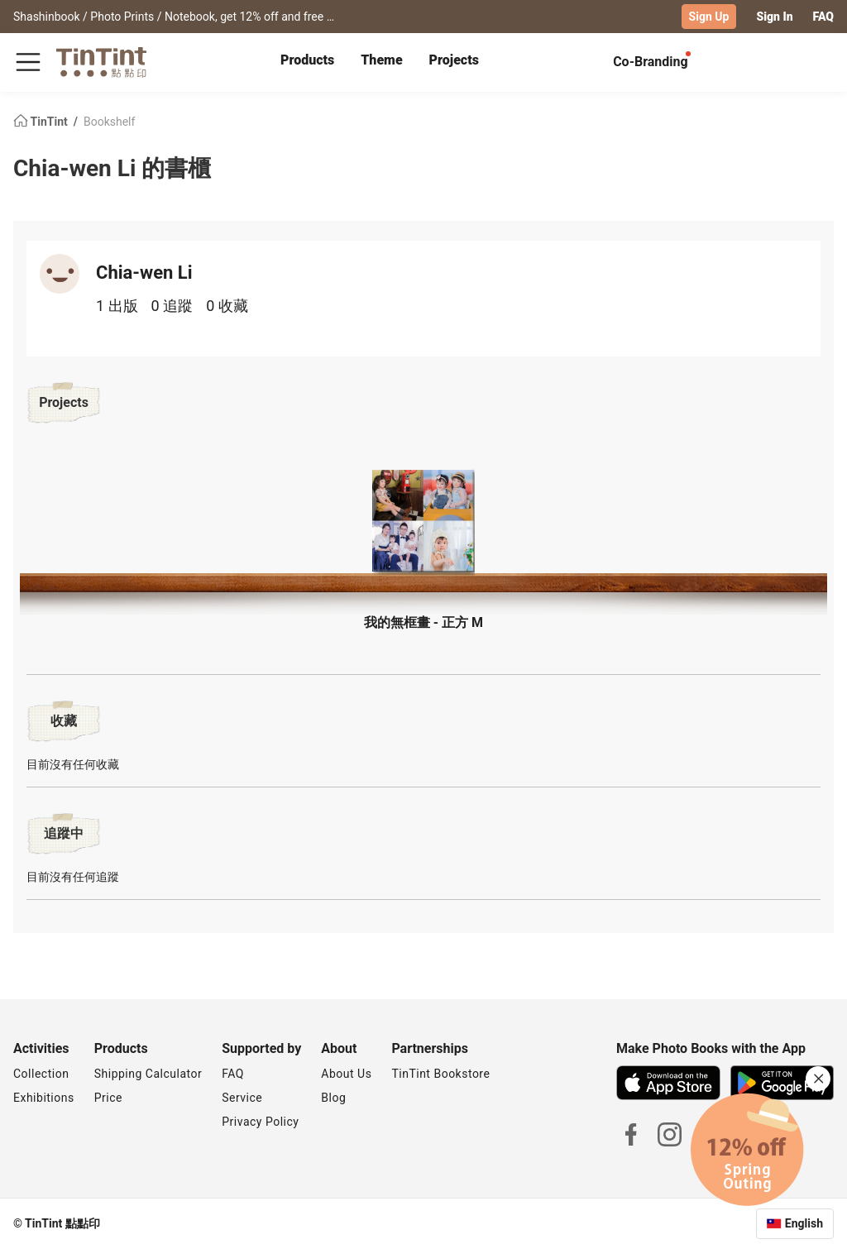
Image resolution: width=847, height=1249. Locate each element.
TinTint (41, 120)
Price (108, 1097)
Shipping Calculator (148, 1073)
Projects (454, 60)
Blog (333, 1097)
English (804, 1223)
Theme (381, 60)
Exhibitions (43, 1097)
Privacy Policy (260, 1121)
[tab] (307, 62)
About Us (346, 1073)
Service (242, 1097)
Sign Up (709, 16)
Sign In (774, 16)
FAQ (823, 16)
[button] (423, 515)
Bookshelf (109, 120)
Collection (41, 1073)
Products (307, 60)
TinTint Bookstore (440, 1073)
